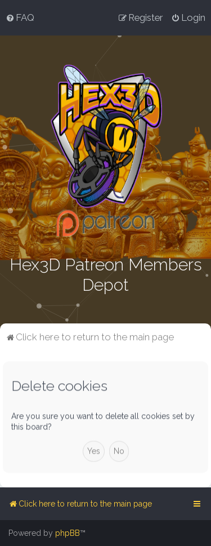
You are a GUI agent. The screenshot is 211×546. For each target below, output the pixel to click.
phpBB (67, 533)
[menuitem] (20, 17)
